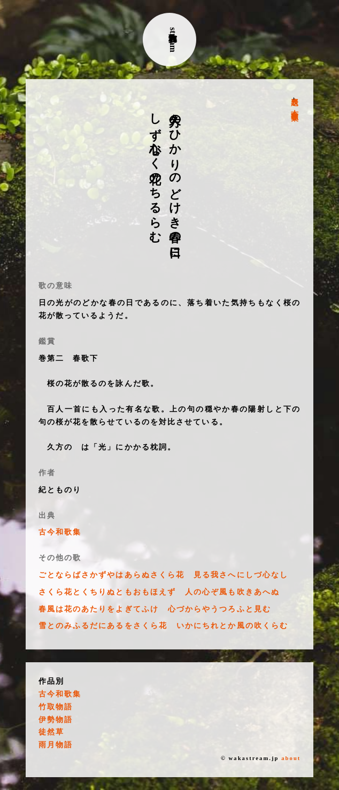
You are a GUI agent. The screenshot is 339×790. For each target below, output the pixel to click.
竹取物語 (55, 707)
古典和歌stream (173, 39)
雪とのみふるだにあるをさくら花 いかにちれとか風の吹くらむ (163, 626)
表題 (294, 93)
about (291, 758)
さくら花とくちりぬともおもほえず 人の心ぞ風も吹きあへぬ (159, 592)
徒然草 (51, 732)
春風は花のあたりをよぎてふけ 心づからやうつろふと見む (154, 609)
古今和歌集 (294, 107)
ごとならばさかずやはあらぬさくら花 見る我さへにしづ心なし (163, 575)
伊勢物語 (55, 720)
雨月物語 (55, 745)
